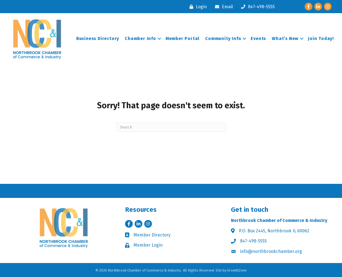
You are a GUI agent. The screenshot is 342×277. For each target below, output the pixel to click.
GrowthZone (237, 270)
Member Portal (182, 38)
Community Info (223, 38)
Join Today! (321, 38)
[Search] (171, 127)
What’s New (285, 38)
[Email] (222, 7)
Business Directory (97, 38)
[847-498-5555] (256, 7)
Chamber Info (140, 38)
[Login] (197, 7)
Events (258, 38)
